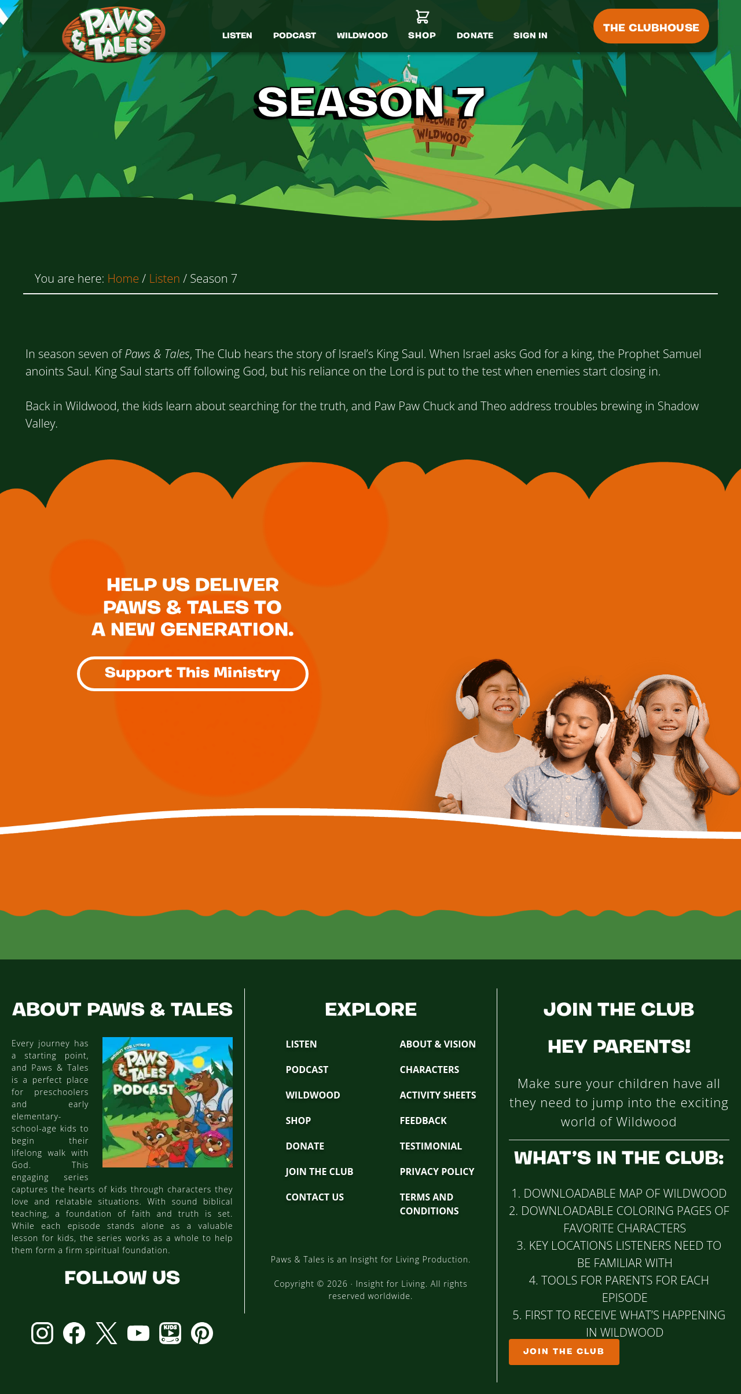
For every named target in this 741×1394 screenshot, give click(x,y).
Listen (301, 1044)
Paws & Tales (119, 35)
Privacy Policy (436, 1171)
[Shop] (422, 29)
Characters (429, 1069)
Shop (298, 1120)
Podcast (306, 1069)
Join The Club (319, 1171)
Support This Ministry (193, 673)
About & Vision (437, 1044)
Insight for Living (390, 1283)
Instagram (42, 1333)
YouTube (138, 1333)
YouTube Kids (170, 1333)
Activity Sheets (437, 1095)
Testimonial (430, 1146)
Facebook (74, 1333)
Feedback (422, 1120)
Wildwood (312, 1095)
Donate (304, 1146)
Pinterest (202, 1333)
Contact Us (314, 1197)
